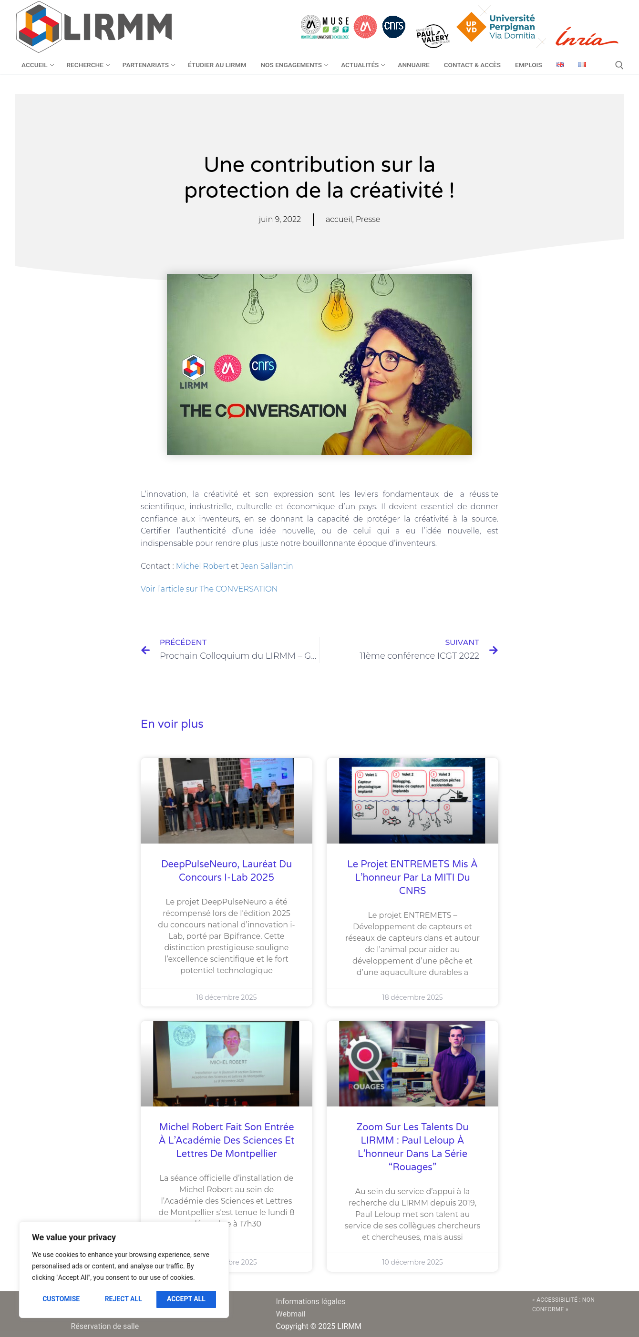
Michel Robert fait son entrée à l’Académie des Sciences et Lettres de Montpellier (227, 1141)
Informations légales (311, 1301)
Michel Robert (202, 566)
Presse (368, 219)
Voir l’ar (154, 588)
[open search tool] (619, 65)
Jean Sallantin (266, 566)
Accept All (186, 1299)
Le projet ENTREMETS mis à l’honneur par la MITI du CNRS (412, 878)
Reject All (123, 1299)
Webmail (291, 1313)
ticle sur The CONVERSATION (223, 588)
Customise (61, 1299)
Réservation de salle (105, 1326)
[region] (124, 1270)
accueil (339, 219)
